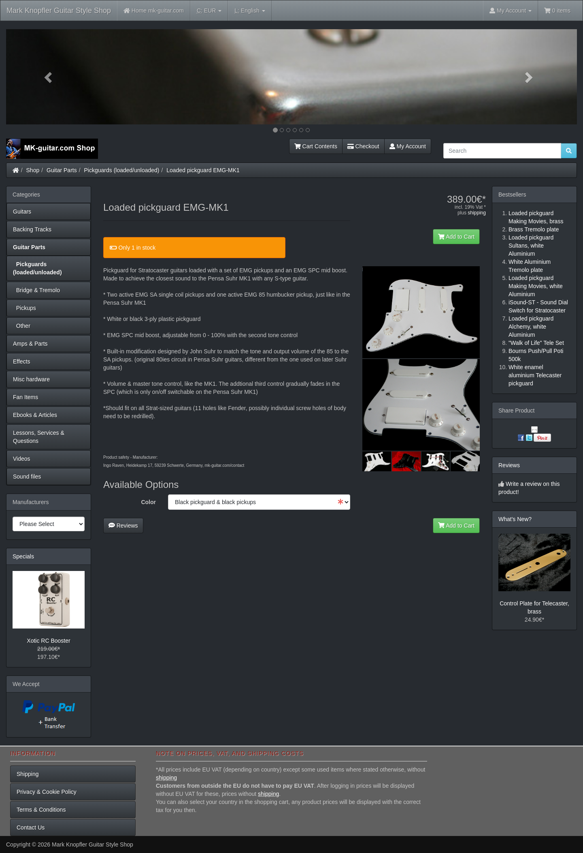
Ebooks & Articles (35, 415)
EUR (209, 10)
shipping (477, 213)
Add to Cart (456, 236)
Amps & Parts (30, 343)
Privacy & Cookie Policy (47, 792)
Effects (21, 361)
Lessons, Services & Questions (38, 437)
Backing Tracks (32, 229)
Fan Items (25, 397)
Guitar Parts (62, 170)
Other (21, 326)
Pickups (24, 308)
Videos (21, 458)
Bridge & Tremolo (36, 290)
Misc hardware (31, 379)
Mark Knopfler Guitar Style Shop (58, 10)
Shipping (28, 774)
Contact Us (31, 827)
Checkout (363, 146)
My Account (407, 146)
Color (148, 502)
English (249, 10)
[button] (49, 76)
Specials (23, 556)
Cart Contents (315, 146)
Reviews (123, 525)
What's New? (515, 519)
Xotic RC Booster (48, 640)
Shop (33, 170)
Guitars (22, 211)
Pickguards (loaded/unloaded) (122, 170)
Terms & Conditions (41, 809)
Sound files (27, 476)
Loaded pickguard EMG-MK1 (203, 170)
